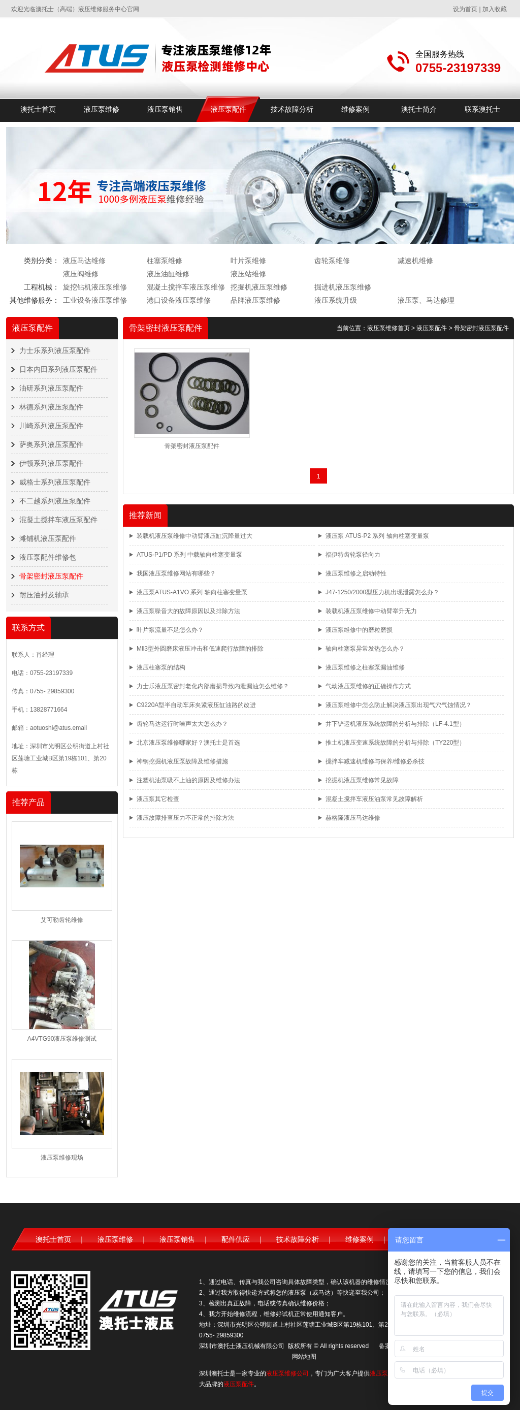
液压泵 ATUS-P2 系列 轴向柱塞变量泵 (377, 535)
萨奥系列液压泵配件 (51, 444)
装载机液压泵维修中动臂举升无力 (371, 611)
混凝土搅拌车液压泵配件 (58, 520)
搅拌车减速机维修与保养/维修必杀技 (375, 761)
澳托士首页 (38, 109)
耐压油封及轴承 (44, 595)
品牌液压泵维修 (255, 300)
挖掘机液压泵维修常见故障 (362, 780)
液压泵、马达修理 (426, 300)
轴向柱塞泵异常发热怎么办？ (365, 648)
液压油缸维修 (168, 274)
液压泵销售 (165, 109)
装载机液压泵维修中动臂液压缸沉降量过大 (194, 535)
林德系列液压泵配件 (51, 407)
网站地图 (304, 1356)
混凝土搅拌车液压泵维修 (186, 287)
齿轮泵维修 (332, 261)
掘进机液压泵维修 (342, 287)
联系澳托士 (482, 109)
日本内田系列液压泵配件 (58, 369)
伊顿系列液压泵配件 (51, 463)
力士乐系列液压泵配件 (54, 350)
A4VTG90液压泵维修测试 (62, 1038)
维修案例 (355, 109)
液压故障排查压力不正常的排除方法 (185, 817)
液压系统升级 (335, 300)
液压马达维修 (84, 261)
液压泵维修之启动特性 (356, 573)
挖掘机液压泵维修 (259, 287)
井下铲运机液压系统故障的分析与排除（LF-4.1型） (395, 723)
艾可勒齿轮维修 (62, 919)
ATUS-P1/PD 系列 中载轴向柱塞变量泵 (189, 554)
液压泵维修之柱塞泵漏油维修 (365, 667)
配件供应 (235, 1239)
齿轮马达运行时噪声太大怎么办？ (182, 723)
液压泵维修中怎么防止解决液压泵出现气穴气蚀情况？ (399, 705)
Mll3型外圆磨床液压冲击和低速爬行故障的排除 (200, 648)
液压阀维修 (81, 274)
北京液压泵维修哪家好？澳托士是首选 (188, 742)
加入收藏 (494, 9)
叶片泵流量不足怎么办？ (170, 629)
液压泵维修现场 (62, 1157)
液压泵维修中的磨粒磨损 (359, 629)
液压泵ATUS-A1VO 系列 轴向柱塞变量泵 (192, 592)
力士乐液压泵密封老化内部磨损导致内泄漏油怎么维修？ (213, 686)
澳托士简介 (419, 109)
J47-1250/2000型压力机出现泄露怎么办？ (382, 592)
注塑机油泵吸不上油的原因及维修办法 (188, 780)
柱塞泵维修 (164, 261)
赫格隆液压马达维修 (353, 817)
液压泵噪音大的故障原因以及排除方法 (188, 611)
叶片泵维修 (248, 261)
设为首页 (465, 9)
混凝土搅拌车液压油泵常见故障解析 (374, 799)
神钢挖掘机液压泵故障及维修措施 (182, 761)
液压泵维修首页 (388, 328)
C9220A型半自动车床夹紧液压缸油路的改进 (196, 705)
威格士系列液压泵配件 (54, 482)
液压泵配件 (228, 109)
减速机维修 (415, 261)
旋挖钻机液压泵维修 (95, 287)
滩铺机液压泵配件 (47, 538)
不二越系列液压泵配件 (54, 501)
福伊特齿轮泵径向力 (353, 554)
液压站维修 (248, 274)
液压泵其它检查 (158, 799)
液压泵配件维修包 (47, 557)
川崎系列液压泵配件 (51, 426)
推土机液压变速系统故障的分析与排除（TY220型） (395, 742)
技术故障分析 (292, 109)
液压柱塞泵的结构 (161, 667)
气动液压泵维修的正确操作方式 (368, 686)
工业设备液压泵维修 (95, 300)
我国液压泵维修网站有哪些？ (176, 573)
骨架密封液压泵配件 (51, 576)
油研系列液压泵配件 (51, 388)
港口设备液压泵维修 (179, 300)
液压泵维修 (101, 109)
